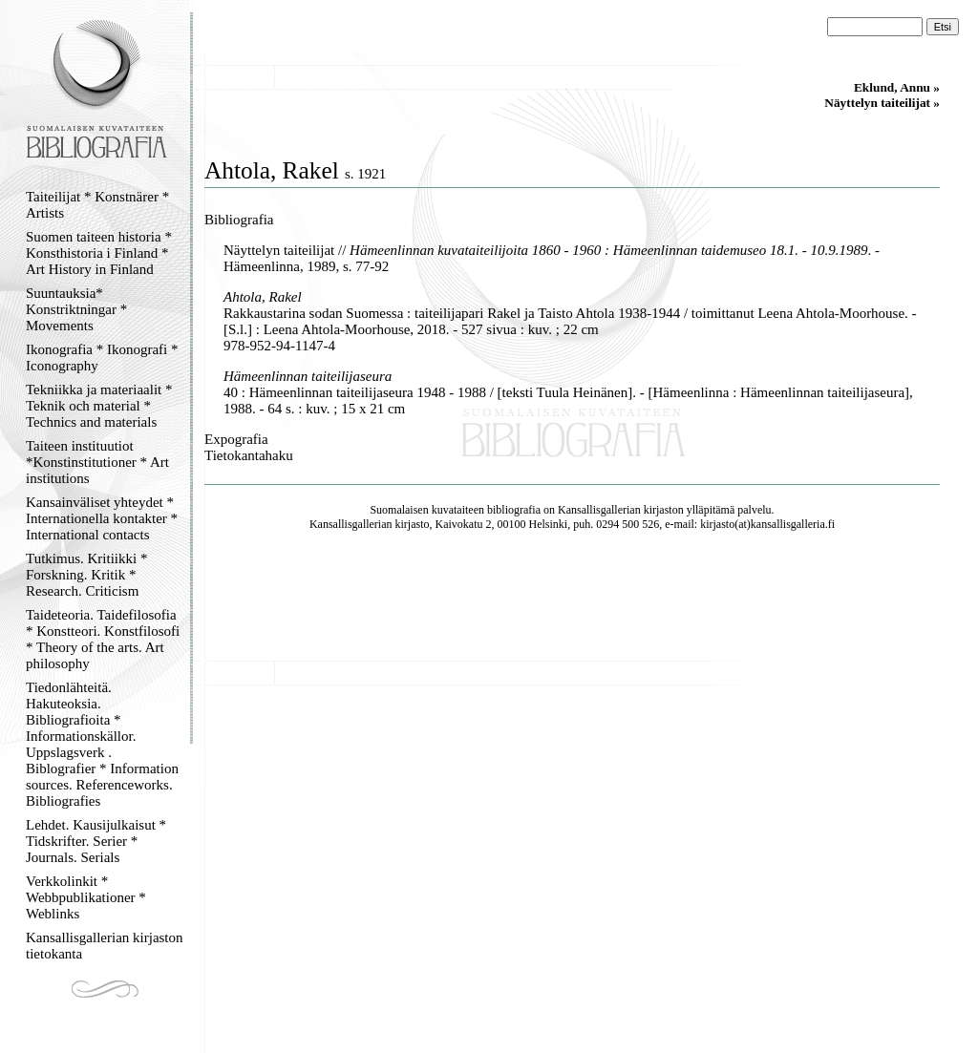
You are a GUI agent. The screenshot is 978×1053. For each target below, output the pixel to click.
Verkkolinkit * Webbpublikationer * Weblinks (86, 897)
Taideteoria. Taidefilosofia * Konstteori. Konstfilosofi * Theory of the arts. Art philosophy (103, 639)
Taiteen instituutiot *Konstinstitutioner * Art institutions (97, 462)
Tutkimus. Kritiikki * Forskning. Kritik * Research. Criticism (86, 575)
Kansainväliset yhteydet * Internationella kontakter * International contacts (102, 518)
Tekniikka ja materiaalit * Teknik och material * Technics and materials (99, 406)
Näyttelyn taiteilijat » (882, 102)
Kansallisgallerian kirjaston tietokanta (104, 945)
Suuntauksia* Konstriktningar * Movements (76, 309)
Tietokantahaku (248, 455)
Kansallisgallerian (599, 509)
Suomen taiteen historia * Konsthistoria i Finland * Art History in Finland (99, 253)
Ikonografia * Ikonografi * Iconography (102, 357)
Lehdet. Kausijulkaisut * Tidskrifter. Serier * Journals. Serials (96, 841)
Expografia (236, 439)
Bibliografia (238, 219)
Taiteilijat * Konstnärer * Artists (97, 205)
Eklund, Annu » (897, 87)
